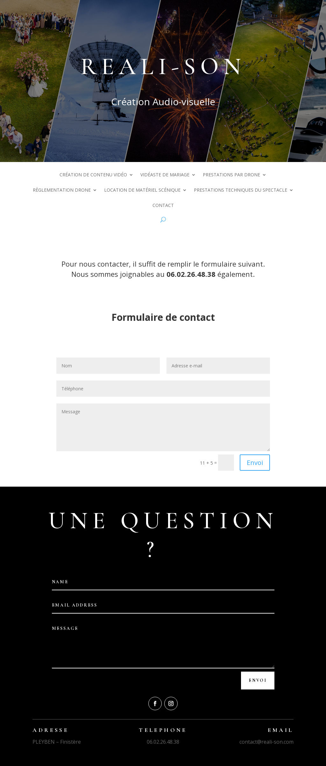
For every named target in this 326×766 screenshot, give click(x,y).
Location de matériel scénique (142, 190)
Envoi (255, 462)
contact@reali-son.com (266, 741)
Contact (163, 205)
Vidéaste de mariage (164, 175)
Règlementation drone (62, 190)
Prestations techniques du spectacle (240, 190)
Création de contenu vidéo (93, 175)
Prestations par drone (231, 175)
